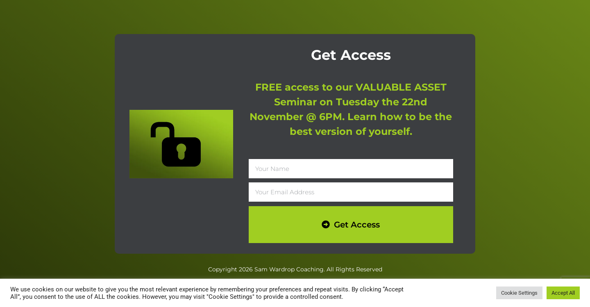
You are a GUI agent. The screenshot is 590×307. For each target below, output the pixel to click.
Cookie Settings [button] (519, 293)
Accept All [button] (563, 293)
